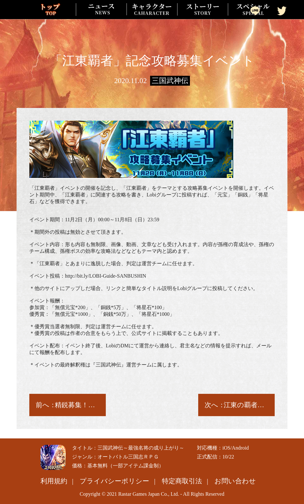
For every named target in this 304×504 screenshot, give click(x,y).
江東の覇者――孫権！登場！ (247, 405)
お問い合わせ (235, 481)
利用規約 (53, 481)
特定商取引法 (182, 481)
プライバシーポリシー (114, 481)
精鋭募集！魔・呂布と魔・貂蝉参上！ (78, 405)
